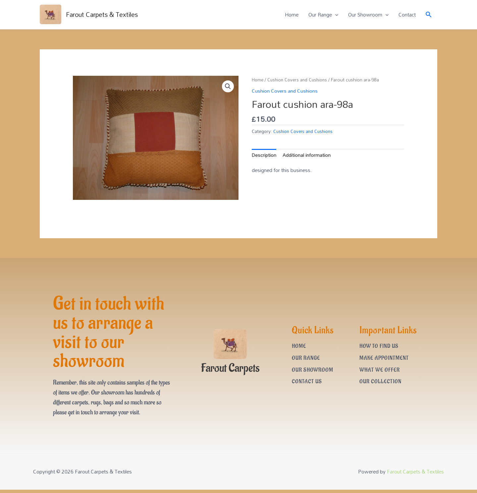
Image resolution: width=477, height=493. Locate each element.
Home (291, 15)
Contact (407, 15)
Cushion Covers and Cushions (300, 79)
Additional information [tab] (307, 155)
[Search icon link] (429, 15)
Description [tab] (264, 155)
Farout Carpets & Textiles (104, 15)
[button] (228, 87)
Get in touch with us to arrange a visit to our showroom (111, 334)
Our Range (323, 15)
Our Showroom (368, 15)
